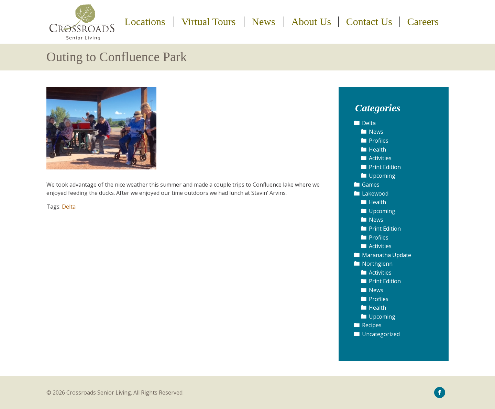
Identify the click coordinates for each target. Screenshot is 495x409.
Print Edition (385, 167)
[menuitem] (146, 21)
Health (377, 149)
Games (371, 184)
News (263, 21)
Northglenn (377, 263)
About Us (311, 21)
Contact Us (369, 21)
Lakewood (375, 193)
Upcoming (382, 175)
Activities (380, 158)
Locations (144, 21)
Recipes (372, 325)
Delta (69, 206)
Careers (423, 21)
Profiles (378, 140)
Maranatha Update (386, 255)
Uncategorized (381, 334)
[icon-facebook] (439, 392)
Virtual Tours (208, 21)
